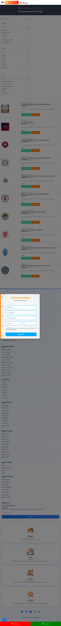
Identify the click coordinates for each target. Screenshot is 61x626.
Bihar (4, 91)
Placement (51, 109)
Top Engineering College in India (10, 302)
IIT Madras (5, 387)
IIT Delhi (4, 382)
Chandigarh (6, 93)
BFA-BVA (5, 67)
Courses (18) (24, 270)
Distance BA (5, 495)
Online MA (4, 410)
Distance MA (5, 484)
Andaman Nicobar (7, 81)
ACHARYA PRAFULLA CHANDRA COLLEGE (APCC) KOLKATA (38, 248)
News (46, 109)
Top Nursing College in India (9, 317)
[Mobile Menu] (3, 2)
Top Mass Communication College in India (13, 335)
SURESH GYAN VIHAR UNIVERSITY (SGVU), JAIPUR (35, 266)
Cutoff (35, 109)
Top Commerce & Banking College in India (13, 327)
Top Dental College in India (9, 340)
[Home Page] (24, 2)
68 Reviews (30, 106)
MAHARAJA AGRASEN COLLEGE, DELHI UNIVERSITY (36, 158)
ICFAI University (6, 375)
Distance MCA (5, 482)
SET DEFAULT (26, 19)
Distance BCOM (6, 497)
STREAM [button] (3, 23)
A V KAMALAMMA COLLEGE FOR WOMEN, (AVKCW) (36, 104)
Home (20, 8)
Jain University (6, 352)
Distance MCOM (6, 487)
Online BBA (5, 418)
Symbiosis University (7, 367)
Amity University (6, 365)
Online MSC (5, 415)
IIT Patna (4, 392)
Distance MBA (5, 479)
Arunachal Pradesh (8, 86)
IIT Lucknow (5, 397)
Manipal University (7, 349)
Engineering (6, 30)
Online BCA (5, 420)
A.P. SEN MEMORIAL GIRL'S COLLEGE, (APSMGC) (35, 140)
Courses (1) (24, 181)
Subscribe (30, 516)
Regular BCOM (6, 454)
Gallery (23, 112)
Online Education (7, 42)
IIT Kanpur (4, 385)
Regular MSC (5, 444)
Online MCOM (5, 413)
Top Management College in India (11, 304)
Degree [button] (3, 48)
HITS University (6, 370)
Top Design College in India (9, 337)
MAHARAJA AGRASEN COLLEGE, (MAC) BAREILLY (35, 194)
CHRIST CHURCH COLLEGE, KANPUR (31, 230)
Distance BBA (5, 490)
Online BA (4, 423)
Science (5, 37)
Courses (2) (24, 127)
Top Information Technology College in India (14, 332)
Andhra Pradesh (7, 84)
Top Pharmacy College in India (10, 320)
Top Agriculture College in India (10, 322)
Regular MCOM (6, 441)
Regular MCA (5, 436)
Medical (5, 35)
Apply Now (35, 114)
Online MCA (5, 408)
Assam (5, 88)
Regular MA (5, 439)
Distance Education (8, 40)
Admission (41, 109)
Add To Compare (26, 114)
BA (4, 60)
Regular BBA (5, 446)
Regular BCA (5, 449)
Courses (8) (24, 234)
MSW (4, 58)
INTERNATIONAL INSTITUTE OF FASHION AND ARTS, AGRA (38, 176)
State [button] (2, 74)
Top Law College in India (8, 325)
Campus (30, 109)
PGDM (4, 65)
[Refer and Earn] (12, 2)
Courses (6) (24, 216)
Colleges (27, 8)
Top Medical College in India (9, 307)
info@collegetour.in (10, 505)
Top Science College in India (9, 310)
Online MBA (5, 405)
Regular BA (5, 452)
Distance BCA (5, 492)
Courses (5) (24, 252)
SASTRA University (7, 362)
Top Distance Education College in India (12, 312)
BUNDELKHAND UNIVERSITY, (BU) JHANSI (33, 212)
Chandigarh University (8, 357)
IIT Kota (4, 395)
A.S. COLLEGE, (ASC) (27, 122)
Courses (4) (24, 109)
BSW (4, 55)
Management (6, 32)
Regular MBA (5, 434)
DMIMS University (7, 372)
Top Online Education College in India (12, 315)
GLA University (6, 360)
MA (4, 62)
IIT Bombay (5, 390)
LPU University (6, 354)
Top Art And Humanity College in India (12, 330)
